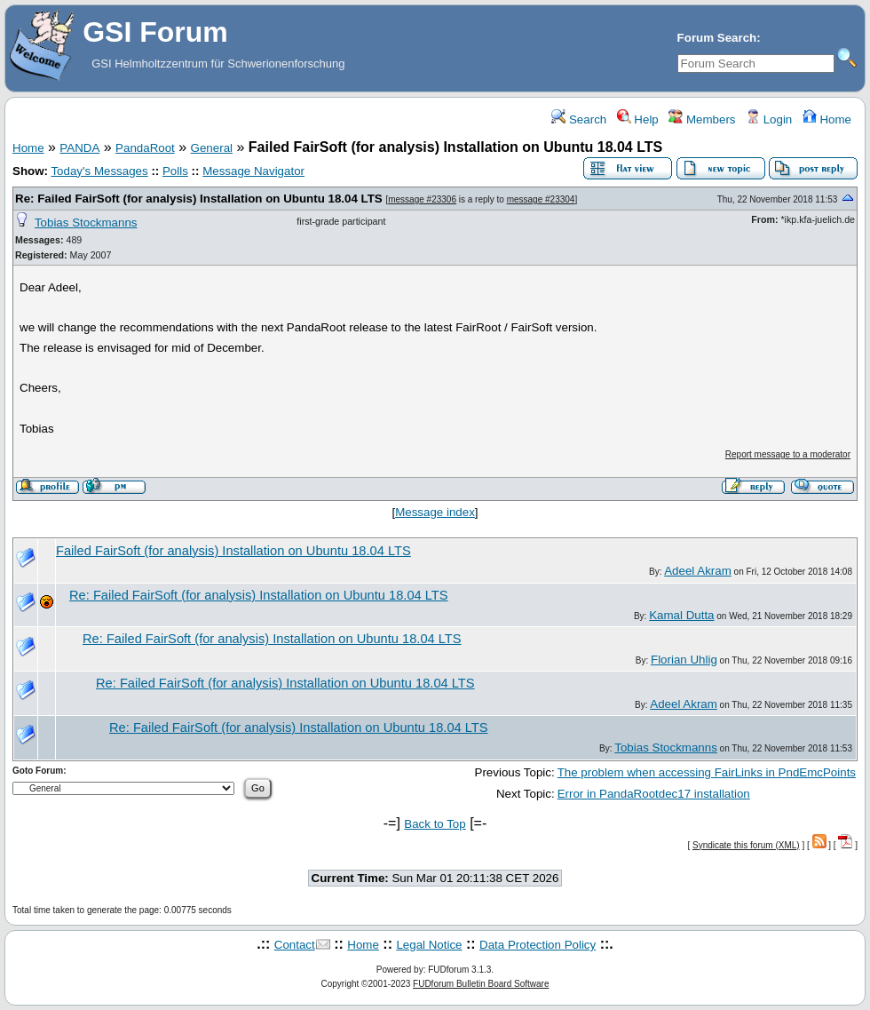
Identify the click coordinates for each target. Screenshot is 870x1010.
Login (769, 119)
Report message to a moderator (787, 454)
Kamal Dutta (681, 615)
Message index (435, 512)
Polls (175, 171)
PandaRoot (145, 148)
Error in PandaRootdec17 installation (654, 793)
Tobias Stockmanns (86, 222)
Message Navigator (253, 171)
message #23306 (422, 199)
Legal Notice (429, 944)
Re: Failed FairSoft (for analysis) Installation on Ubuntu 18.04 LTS (199, 198)
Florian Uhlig (684, 659)
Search (578, 119)
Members (701, 119)
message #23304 (541, 199)
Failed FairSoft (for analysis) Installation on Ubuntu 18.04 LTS (233, 551)
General (212, 148)
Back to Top (434, 824)
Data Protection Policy (537, 944)
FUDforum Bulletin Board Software (481, 984)
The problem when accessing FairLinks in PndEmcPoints (707, 772)
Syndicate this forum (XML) (746, 845)
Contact (294, 944)
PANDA (79, 148)
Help (638, 119)
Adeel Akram (698, 570)
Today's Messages (99, 171)
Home (827, 119)
